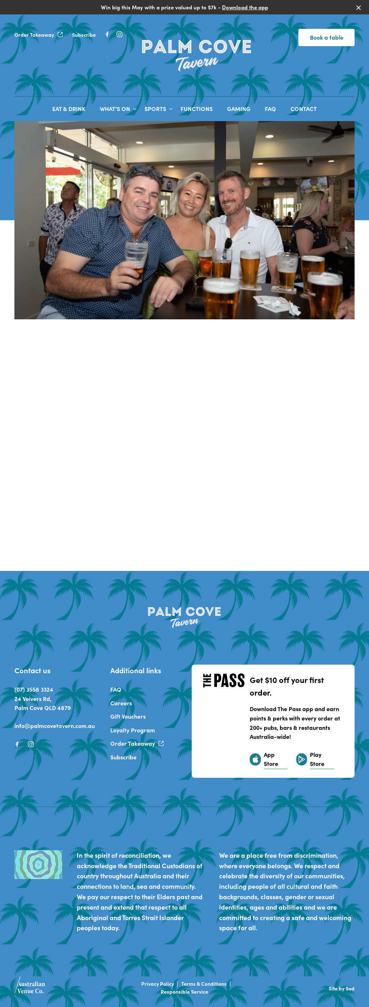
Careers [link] (121, 703)
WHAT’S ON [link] (115, 108)
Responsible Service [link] (184, 991)
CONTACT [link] (303, 108)
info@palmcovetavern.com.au (54, 725)
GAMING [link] (238, 108)
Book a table (326, 37)
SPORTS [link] (155, 108)
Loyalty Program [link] (132, 730)
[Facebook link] (107, 34)
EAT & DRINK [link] (68, 108)
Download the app (245, 7)
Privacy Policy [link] (157, 983)
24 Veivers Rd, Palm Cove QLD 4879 (42, 703)
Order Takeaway (38, 34)
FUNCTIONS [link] (197, 108)
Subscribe (84, 34)
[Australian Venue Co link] (29, 987)
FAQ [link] (270, 108)
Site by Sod (342, 988)
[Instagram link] (119, 34)
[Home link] (197, 54)
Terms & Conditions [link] (204, 983)
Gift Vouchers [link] (128, 716)
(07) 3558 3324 (33, 689)
